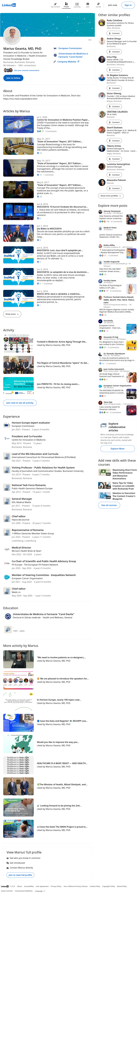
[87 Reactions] (102, 347)
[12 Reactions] (103, 331)
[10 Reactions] (102, 315)
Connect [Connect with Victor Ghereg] (114, 106)
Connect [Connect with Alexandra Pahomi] (114, 188)
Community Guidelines (24, 891)
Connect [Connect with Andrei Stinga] (114, 51)
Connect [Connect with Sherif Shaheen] (114, 140)
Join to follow (13, 78)
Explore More (117, 448)
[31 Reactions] (102, 255)
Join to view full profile (20, 875)
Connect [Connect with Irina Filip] (114, 70)
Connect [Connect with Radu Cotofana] (114, 33)
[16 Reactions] (102, 274)
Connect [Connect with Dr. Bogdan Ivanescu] (114, 88)
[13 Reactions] (101, 363)
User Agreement (42, 886)
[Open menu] (90, 40)
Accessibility (29, 886)
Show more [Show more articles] (12, 314)
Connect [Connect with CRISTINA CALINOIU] (114, 122)
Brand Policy (122, 886)
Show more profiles (110, 195)
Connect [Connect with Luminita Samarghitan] (114, 175)
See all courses (109, 505)
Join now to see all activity (19, 402)
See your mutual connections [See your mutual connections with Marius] (26, 70)
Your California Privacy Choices (76, 886)
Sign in (128, 5)
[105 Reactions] (104, 221)
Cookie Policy (95, 886)
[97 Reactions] (103, 290)
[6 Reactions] (103, 379)
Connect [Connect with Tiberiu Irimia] (114, 159)
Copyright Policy (108, 886)
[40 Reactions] (103, 412)
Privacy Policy (56, 886)
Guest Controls (7, 891)
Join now (112, 5)
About (19, 886)
